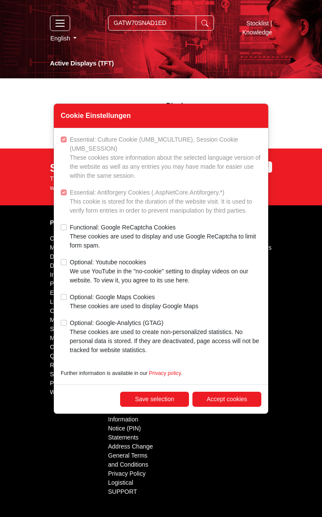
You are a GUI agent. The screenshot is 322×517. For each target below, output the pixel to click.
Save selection (154, 399)
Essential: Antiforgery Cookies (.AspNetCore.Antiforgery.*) (165, 202)
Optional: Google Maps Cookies (134, 302)
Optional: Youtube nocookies (165, 272)
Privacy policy (165, 373)
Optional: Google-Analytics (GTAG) (165, 337)
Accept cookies (227, 399)
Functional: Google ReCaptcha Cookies (165, 237)
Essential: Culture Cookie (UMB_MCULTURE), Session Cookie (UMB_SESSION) (165, 158)
